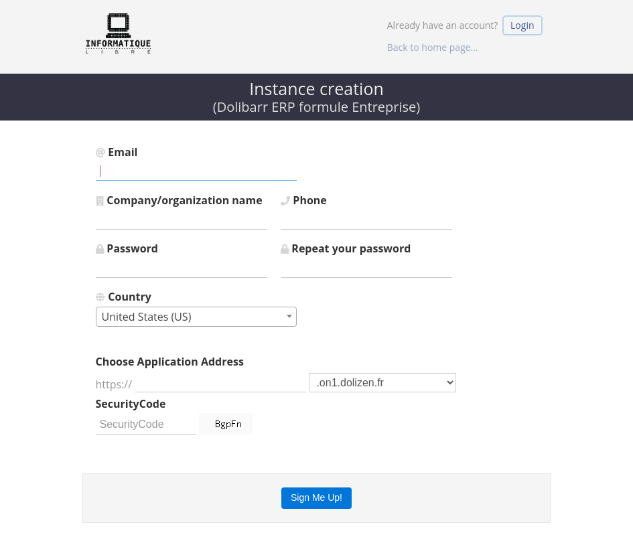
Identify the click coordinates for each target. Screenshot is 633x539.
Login (522, 25)
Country (123, 296)
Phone (304, 200)
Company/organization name (179, 200)
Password (127, 248)
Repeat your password (346, 248)
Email (117, 152)
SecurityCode (131, 403)
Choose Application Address (170, 361)
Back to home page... (432, 47)
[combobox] (196, 317)
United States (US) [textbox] (147, 316)
